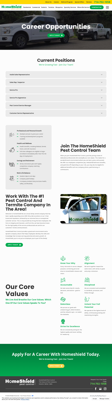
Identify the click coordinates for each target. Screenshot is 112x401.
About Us (48, 2)
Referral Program (67, 2)
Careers (56, 2)
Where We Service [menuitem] (83, 7)
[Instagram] (105, 388)
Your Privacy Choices (26, 395)
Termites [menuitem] (51, 7)
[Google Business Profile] (100, 388)
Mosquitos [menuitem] (59, 7)
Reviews (89, 2)
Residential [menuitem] (27, 7)
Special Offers (79, 2)
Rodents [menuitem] (44, 7)
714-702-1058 (102, 2)
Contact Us (96, 7)
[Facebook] (95, 388)
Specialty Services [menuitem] (70, 7)
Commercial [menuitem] (36, 7)
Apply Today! (56, 35)
